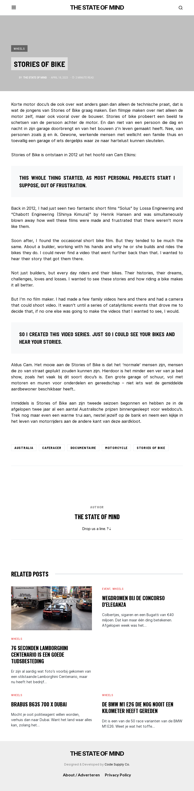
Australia (23, 447)
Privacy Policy (118, 774)
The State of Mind (97, 516)
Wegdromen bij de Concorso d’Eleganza (133, 601)
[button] (13, 8)
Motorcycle (116, 447)
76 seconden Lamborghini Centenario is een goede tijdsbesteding (39, 654)
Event (106, 588)
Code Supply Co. (117, 764)
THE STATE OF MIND (97, 7)
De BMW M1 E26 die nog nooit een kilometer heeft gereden (137, 707)
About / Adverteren (81, 774)
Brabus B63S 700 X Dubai (39, 704)
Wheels (19, 48)
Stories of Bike (151, 447)
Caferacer (51, 447)
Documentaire (83, 447)
